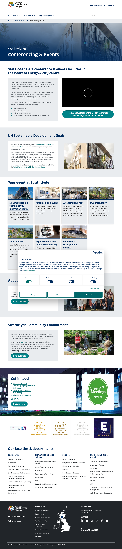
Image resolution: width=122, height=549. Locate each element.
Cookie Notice (39, 514)
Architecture (12, 463)
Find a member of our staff (22, 390)
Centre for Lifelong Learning (44, 467)
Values (23, 342)
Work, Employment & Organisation (101, 493)
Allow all (89, 295)
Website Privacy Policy (42, 510)
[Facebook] (83, 521)
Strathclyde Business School (99, 462)
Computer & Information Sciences (73, 463)
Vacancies (38, 537)
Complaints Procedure (42, 533)
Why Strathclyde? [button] (46, 16)
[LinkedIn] (108, 521)
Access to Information (42, 530)
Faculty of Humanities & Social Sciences (45, 463)
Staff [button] (111, 6)
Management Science (97, 477)
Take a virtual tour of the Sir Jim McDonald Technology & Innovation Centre (88, 114)
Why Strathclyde (20, 21)
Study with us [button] (14, 16)
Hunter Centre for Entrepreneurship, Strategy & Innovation (101, 473)
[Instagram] (98, 521)
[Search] (111, 15)
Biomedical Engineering (16, 466)
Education (38, 470)
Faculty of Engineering (15, 459)
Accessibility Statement (42, 517)
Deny (33, 295)
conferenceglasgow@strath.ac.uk (24, 386)
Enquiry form (19, 404)
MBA (91, 484)
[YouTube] (88, 521)
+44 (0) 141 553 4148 (20, 383)
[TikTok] (103, 521)
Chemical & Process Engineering (19, 469)
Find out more (19, 301)
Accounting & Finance (97, 465)
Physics (65, 469)
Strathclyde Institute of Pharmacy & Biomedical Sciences (74, 477)
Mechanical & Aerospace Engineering (16, 486)
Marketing (93, 481)
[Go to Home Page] (9, 21)
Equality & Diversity (41, 521)
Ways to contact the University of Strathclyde (91, 511)
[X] (93, 521)
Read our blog (17, 393)
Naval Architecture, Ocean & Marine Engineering (19, 492)
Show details (94, 289)
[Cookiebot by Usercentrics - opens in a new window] (94, 252)
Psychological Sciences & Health (46, 484)
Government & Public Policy (44, 474)
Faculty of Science (68, 459)
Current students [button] (97, 6)
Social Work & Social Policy (44, 487)
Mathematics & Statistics (70, 466)
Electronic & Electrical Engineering (19, 482)
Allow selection (61, 295)
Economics (93, 468)
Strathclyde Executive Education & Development (101, 489)
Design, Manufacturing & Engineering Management (16, 477)
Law (36, 481)
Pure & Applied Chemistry (71, 473)
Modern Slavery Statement (40, 525)
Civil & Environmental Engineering (19, 473)
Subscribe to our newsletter (22, 395)
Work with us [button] (29, 16)
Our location (17, 388)
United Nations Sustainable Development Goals (29, 167)
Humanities (39, 477)
